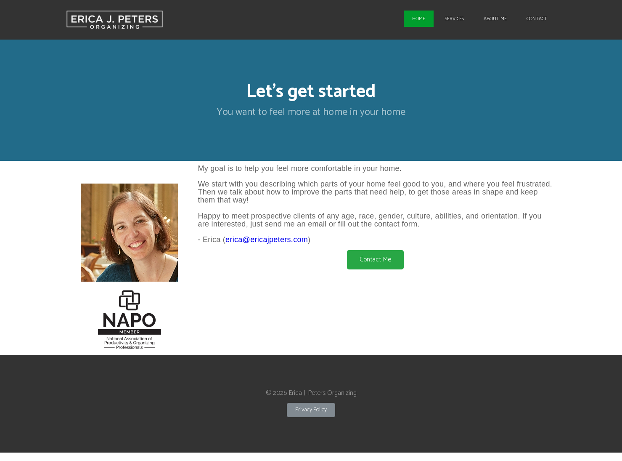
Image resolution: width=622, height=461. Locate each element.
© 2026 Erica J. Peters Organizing (311, 393)
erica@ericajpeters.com (266, 239)
